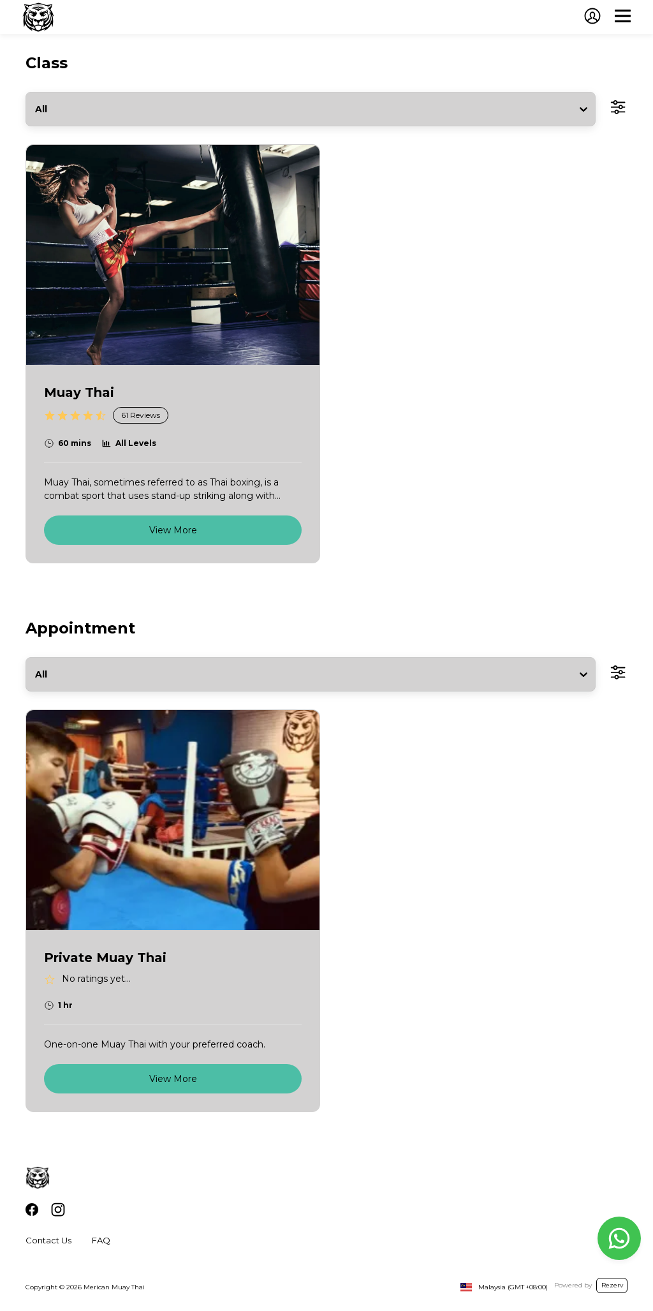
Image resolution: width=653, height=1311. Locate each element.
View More (173, 530)
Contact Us (48, 1240)
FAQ (101, 1240)
